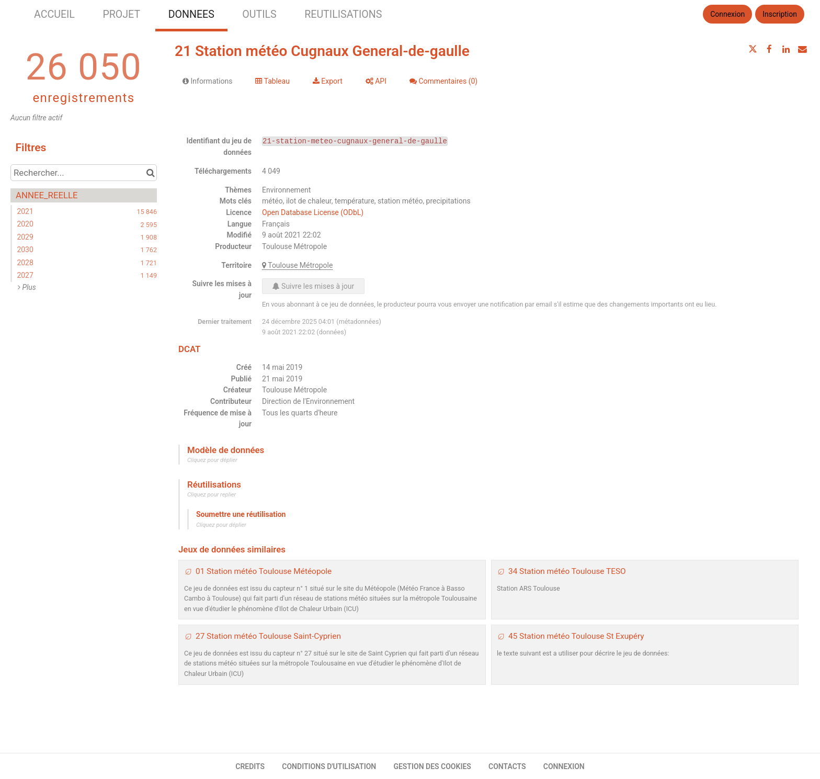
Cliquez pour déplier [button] (212, 460)
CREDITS (250, 766)
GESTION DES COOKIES (432, 766)
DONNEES (191, 14)
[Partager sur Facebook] (769, 49)
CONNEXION (564, 766)
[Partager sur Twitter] (753, 49)
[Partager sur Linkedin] (786, 49)
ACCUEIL (54, 14)
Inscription (779, 14)
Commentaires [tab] (443, 81)
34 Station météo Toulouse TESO (567, 571)
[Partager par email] (802, 49)
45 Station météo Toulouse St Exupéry (576, 636)
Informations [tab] (207, 81)
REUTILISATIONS (343, 14)
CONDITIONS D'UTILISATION (329, 766)
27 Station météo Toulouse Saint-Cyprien (268, 636)
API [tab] (376, 81)
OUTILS (259, 14)
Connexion (727, 14)
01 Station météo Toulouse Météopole (264, 571)
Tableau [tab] (272, 81)
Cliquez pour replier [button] (211, 494)
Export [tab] (328, 81)
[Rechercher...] (83, 172)
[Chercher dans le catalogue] (150, 172)
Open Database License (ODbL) (312, 212)
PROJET (121, 14)
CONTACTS (507, 766)
